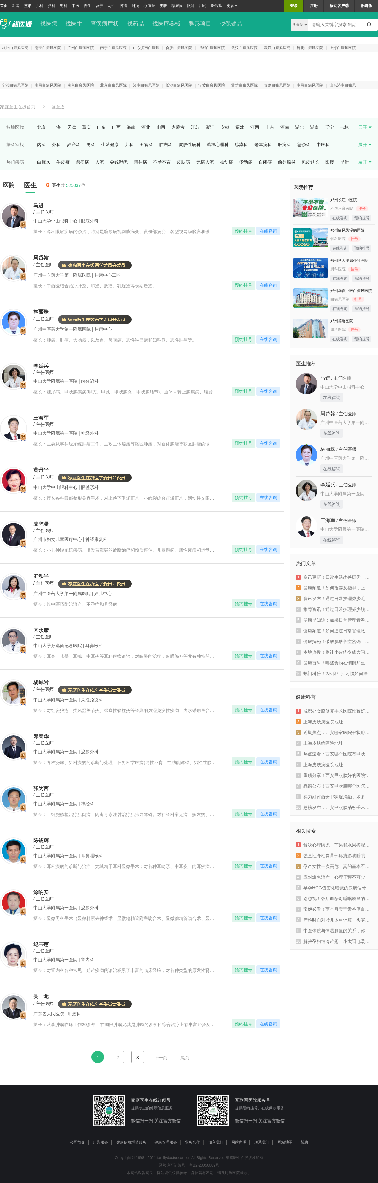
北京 (41, 127)
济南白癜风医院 (146, 85)
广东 (101, 127)
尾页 (184, 1057)
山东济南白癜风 (146, 48)
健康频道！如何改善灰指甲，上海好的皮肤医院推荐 (334, 587)
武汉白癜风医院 (244, 48)
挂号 (362, 208)
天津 (71, 127)
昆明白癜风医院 (310, 48)
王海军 (327, 520)
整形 (28, 5)
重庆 (86, 127)
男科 (63, 5)
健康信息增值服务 (131, 1142)
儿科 (39, 5)
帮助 (304, 1142)
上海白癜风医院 (342, 48)
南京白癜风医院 (80, 85)
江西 (254, 127)
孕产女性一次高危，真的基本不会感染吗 (334, 866)
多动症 (245, 161)
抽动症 (226, 161)
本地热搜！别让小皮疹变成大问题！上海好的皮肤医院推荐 (334, 652)
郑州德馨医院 (341, 321)
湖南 (314, 127)
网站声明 (238, 1142)
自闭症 (265, 161)
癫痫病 (82, 161)
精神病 (140, 161)
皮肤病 (183, 161)
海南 (131, 127)
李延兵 (327, 484)
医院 (8, 185)
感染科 (241, 144)
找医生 (73, 23)
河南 (284, 127)
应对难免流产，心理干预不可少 (330, 877)
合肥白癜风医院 (179, 48)
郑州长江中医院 (343, 200)
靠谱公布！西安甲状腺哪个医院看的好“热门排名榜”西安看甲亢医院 (334, 786)
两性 (111, 5)
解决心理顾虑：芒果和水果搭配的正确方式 (334, 844)
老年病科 (263, 144)
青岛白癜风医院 (277, 85)
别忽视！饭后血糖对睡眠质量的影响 (334, 898)
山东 (269, 127)
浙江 (210, 127)
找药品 (135, 23)
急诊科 (303, 144)
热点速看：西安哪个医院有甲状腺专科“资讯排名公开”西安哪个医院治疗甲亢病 (334, 753)
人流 (99, 161)
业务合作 (192, 1142)
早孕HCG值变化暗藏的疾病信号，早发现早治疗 (334, 887)
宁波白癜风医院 (15, 85)
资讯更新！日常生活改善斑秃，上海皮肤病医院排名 (334, 577)
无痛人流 (205, 161)
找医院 (48, 23)
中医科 (323, 144)
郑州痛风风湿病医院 (347, 230)
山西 (161, 127)
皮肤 (163, 5)
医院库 (216, 5)
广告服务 (100, 1142)
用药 (203, 5)
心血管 (149, 5)
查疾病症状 (104, 23)
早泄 (344, 161)
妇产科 (73, 144)
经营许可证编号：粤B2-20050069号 (189, 1165)
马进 (325, 378)
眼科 (191, 5)
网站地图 (285, 1142)
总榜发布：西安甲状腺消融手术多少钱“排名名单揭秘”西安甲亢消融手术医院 (334, 807)
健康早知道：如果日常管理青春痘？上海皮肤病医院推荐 (334, 620)
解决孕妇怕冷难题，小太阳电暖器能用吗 (334, 941)
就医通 (58, 106)
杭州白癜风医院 (15, 48)
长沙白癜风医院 (179, 85)
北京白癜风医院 (113, 85)
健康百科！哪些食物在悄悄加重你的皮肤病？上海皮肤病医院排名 (334, 662)
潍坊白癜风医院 (244, 85)
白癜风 (43, 161)
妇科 (51, 5)
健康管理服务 (165, 1142)
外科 (56, 144)
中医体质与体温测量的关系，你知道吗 (334, 930)
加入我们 (215, 1142)
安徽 (224, 127)
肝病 (135, 5)
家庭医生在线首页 (17, 106)
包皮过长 (310, 161)
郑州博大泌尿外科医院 (349, 260)
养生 (87, 5)
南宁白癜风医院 (48, 48)
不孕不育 (162, 161)
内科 (41, 144)
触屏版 (366, 5)
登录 (294, 5)
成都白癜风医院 (211, 48)
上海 (56, 127)
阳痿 (329, 161)
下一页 (160, 1057)
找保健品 (231, 23)
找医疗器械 (166, 23)
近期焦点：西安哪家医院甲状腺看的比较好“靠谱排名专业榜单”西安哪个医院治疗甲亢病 (334, 732)
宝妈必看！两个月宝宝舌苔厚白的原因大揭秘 (334, 909)
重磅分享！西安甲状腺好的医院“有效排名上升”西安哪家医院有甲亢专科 (334, 775)
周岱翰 (327, 413)
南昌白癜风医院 (48, 85)
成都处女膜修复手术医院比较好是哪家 (334, 711)
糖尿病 (177, 5)
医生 (30, 185)
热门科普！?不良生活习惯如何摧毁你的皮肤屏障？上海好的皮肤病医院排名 (334, 673)
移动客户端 (339, 5)
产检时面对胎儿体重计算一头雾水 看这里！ (334, 919)
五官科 (146, 144)
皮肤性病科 (190, 144)
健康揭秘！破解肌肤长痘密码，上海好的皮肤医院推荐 (334, 641)
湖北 (299, 127)
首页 (4, 5)
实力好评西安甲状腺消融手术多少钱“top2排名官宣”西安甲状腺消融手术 (334, 796)
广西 (116, 127)
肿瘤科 (165, 144)
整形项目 (200, 23)
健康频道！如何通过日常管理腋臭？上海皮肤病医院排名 (334, 630)
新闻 (16, 5)
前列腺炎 (286, 161)
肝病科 (284, 144)
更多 (232, 5)
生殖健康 (110, 144)
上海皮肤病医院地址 (319, 721)
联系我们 (261, 1142)
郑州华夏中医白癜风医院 (351, 291)
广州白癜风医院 (80, 48)
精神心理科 (218, 144)
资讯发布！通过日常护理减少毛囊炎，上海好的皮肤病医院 (334, 598)
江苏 (195, 127)
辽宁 (329, 127)
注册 (314, 5)
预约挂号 (243, 230)
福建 (239, 127)
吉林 (344, 127)
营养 (99, 5)
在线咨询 (268, 230)
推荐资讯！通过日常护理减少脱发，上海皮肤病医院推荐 (334, 609)
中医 (75, 5)
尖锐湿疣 (119, 161)
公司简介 (77, 1142)
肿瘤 (123, 5)
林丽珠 (327, 449)
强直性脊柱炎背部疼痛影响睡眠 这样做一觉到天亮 (334, 855)
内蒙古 (178, 127)
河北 (145, 127)
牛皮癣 (63, 161)
